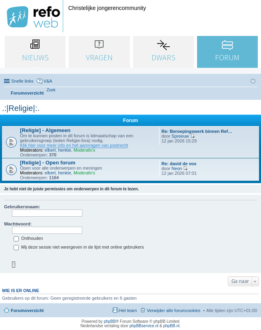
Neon (176, 168)
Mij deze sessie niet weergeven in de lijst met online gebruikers (79, 247)
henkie (64, 150)
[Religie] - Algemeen (45, 130)
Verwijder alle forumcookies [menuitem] (173, 310)
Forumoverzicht (27, 310)
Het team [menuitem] (128, 310)
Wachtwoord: (18, 223)
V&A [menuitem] (48, 81)
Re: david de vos (178, 163)
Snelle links (22, 81)
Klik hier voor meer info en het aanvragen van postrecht (74, 145)
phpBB (110, 321)
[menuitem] (51, 90)
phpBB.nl (171, 326)
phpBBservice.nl (144, 326)
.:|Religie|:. (21, 108)
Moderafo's (84, 150)
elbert (50, 150)
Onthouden (28, 238)
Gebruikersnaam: (22, 206)
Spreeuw (180, 136)
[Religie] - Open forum (47, 163)
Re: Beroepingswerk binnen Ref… (196, 131)
